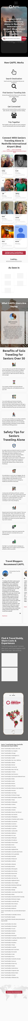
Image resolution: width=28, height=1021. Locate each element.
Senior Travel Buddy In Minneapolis (9, 868)
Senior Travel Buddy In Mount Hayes (9, 842)
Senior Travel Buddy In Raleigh (8, 889)
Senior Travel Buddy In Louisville (8, 947)
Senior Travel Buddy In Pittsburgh (9, 837)
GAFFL (8, 149)
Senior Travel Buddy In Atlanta (8, 762)
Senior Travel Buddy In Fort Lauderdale (10, 854)
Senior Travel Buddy (16, 149)
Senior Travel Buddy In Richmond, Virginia (10, 899)
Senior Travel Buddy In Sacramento (9, 821)
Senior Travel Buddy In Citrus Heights (9, 882)
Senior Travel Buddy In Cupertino (8, 828)
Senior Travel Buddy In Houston (8, 790)
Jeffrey (17, 193)
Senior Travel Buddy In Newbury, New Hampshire (12, 788)
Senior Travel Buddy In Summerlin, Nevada (11, 958)
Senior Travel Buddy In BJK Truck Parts (10, 949)
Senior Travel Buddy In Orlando (8, 809)
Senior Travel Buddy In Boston (8, 783)
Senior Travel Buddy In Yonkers (8, 804)
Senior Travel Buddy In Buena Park (9, 873)
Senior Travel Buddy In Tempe (8, 945)
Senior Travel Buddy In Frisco (7, 956)
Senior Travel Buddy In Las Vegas (8, 875)
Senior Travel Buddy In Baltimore (8, 833)
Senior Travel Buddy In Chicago (8, 753)
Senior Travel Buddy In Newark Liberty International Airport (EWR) (13, 920)
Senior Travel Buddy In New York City (9, 769)
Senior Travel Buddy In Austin (8, 781)
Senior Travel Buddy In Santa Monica (9, 968)
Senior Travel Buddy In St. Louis (8, 835)
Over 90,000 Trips (21, 41)
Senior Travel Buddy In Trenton (8, 771)
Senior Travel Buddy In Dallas (8, 778)
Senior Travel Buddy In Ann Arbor (8, 924)
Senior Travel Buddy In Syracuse (8, 961)
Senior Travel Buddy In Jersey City (9, 767)
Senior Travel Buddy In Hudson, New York (10, 748)
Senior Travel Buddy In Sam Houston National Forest (13, 776)
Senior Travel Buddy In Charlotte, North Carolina (12, 819)
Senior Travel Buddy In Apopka (8, 917)
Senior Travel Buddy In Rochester (9, 935)
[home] (14, 7)
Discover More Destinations (14, 992)
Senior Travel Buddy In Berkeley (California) (11, 885)
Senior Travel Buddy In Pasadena (8, 942)
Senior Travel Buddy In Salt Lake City (9, 878)
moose (17, 241)
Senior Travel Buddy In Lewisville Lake (10, 901)
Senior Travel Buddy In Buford (8, 866)
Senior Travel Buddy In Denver (8, 764)
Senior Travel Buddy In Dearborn (8, 931)
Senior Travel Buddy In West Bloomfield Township (12, 896)
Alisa (3, 241)
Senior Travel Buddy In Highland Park (9, 849)
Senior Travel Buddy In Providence (9, 840)
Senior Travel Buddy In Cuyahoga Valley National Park (13, 938)
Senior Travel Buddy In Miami (7, 894)
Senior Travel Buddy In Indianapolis (9, 802)
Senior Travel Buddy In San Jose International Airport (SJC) (13, 911)
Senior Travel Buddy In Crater (8, 954)
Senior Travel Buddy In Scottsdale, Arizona (11, 914)
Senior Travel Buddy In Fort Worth (9, 952)
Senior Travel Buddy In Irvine (7, 844)
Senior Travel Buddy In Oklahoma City (9, 977)
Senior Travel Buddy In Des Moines (9, 871)
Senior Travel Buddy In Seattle (8, 758)
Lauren (17, 217)
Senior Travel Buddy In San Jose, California (11, 760)
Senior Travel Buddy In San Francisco (9, 774)
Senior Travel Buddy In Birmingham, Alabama (11, 797)
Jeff (3, 193)
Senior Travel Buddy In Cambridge (9, 887)
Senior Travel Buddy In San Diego (8, 792)
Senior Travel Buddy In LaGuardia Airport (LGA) (11, 851)
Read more (4, 615)
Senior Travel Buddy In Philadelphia (9, 816)
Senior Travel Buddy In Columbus (8, 807)
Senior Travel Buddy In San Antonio (9, 814)
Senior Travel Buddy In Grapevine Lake (10, 970)
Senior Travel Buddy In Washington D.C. (10, 755)
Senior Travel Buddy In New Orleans (9, 903)
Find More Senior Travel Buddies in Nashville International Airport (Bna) (14, 253)
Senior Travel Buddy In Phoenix (8, 785)
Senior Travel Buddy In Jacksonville (9, 830)
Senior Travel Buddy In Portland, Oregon (10, 795)
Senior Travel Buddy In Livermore (8, 823)
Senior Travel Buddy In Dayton (8, 965)
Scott (16, 170)
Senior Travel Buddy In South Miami (9, 826)
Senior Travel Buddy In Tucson (8, 928)
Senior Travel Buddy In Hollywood (9, 858)
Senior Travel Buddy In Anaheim (8, 861)
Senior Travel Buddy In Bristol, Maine (9, 972)
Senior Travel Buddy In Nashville (8, 856)
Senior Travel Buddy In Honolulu (8, 847)
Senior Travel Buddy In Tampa (8, 799)
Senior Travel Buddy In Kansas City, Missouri (11, 812)
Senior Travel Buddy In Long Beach (9, 940)
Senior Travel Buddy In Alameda (8, 864)
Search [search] (24, 38)
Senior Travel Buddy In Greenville (9, 906)
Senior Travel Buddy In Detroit (8, 933)
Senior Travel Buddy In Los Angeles (9, 751)
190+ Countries (11, 41)
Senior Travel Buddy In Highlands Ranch (10, 880)
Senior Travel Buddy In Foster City (9, 963)
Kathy (3, 170)
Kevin (3, 216)
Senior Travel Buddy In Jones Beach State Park (12, 892)
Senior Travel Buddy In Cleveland (8, 926)
